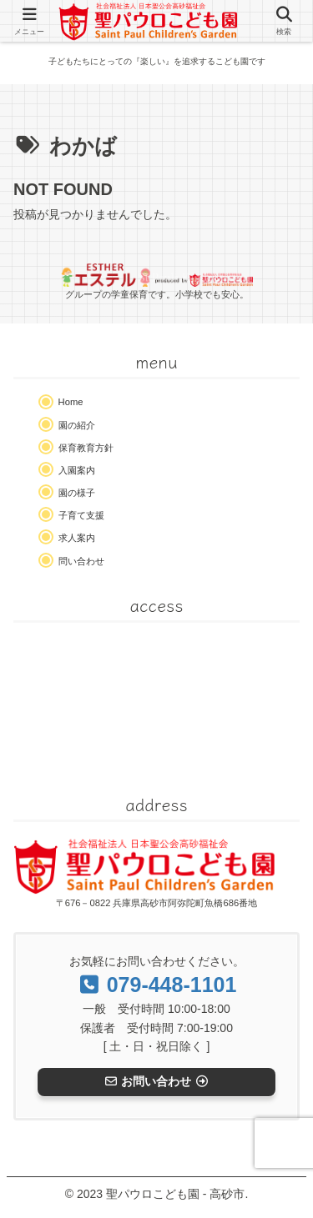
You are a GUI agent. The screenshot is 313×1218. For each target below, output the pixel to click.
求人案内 (76, 538)
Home (70, 402)
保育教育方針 (86, 448)
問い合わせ (81, 561)
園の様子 (76, 493)
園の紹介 (76, 425)
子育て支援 (81, 515)
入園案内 (76, 470)
